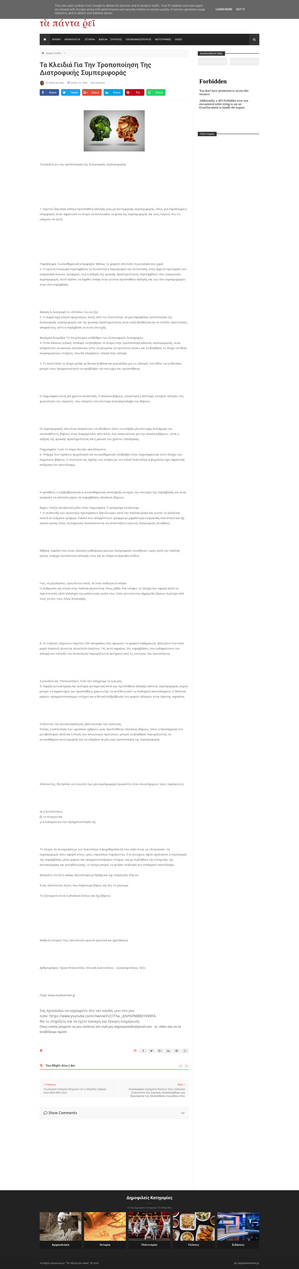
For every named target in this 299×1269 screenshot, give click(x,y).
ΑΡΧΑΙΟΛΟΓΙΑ (72, 39)
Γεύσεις (193, 1244)
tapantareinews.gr (248, 1263)
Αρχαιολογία (60, 1244)
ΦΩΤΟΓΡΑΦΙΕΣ (163, 39)
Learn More (224, 9)
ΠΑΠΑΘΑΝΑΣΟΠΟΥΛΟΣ (138, 39)
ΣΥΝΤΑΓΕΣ (116, 39)
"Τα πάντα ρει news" (78, 1263)
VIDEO (178, 39)
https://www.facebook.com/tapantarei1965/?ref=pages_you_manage (244, 62)
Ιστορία (105, 1244)
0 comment (98, 82)
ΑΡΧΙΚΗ (56, 39)
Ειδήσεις (238, 1244)
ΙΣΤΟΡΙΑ (89, 39)
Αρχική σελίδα (54, 53)
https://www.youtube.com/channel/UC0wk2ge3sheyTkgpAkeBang (212, 62)
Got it (240, 9)
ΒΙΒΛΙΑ (103, 39)
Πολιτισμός (149, 1244)
